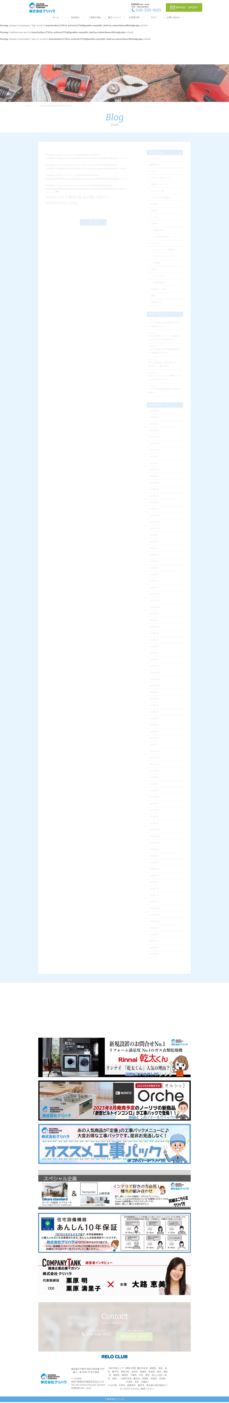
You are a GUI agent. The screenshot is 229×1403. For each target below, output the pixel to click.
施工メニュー (114, 17)
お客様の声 (134, 17)
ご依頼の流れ (94, 17)
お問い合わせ (173, 17)
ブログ (153, 17)
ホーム (55, 17)
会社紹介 (75, 17)
